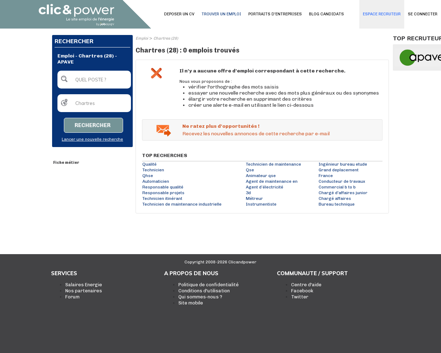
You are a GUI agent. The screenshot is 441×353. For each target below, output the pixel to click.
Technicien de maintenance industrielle (182, 204)
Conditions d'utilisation (204, 290)
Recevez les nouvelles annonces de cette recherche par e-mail (256, 134)
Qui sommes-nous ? (200, 296)
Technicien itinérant (162, 198)
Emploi (142, 38)
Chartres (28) (165, 38)
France (326, 175)
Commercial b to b (337, 187)
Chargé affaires (335, 198)
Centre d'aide (306, 284)
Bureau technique (337, 204)
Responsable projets (163, 192)
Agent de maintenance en (272, 181)
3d (248, 192)
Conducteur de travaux (342, 181)
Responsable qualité (162, 187)
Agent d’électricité (264, 187)
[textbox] (94, 80)
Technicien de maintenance (273, 164)
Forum (72, 296)
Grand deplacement (339, 169)
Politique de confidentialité (208, 284)
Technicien (153, 169)
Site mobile (190, 303)
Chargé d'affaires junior (343, 192)
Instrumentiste (261, 204)
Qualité (149, 164)
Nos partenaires (83, 290)
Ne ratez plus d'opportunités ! (220, 126)
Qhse (147, 175)
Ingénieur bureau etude (343, 164)
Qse (250, 169)
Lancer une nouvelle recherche (92, 139)
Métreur (254, 198)
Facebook (302, 290)
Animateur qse (261, 175)
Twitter (299, 296)
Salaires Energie (83, 284)
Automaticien (155, 181)
